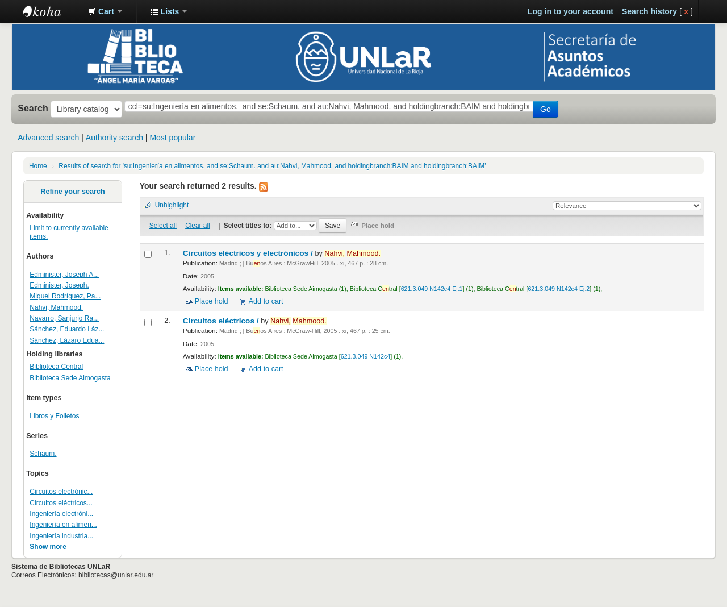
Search (33, 108)
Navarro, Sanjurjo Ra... (64, 318)
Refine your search (72, 192)
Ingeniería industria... (61, 536)
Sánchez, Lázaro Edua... (67, 340)
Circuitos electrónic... (61, 492)
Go (545, 109)
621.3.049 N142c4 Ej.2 (559, 288)
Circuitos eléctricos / (222, 321)
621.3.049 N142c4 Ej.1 (432, 288)
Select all (163, 226)
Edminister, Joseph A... (64, 274)
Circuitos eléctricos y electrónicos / (249, 253)
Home (38, 166)
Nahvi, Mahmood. (56, 307)
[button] (105, 11)
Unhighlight (172, 205)
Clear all (197, 226)
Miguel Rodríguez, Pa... (65, 296)
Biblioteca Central (56, 367)
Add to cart (266, 301)
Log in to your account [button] (570, 11)
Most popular (172, 137)
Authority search (114, 137)
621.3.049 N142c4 (365, 356)
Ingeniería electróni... (61, 514)
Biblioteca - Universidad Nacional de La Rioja (51, 11)
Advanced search (48, 137)
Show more (48, 547)
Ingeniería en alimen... (63, 525)
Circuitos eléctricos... (61, 503)
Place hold (211, 301)
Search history (649, 11)
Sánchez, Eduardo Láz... (67, 329)
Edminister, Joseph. (59, 285)
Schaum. (43, 454)
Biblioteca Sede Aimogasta (70, 378)
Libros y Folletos (54, 416)
